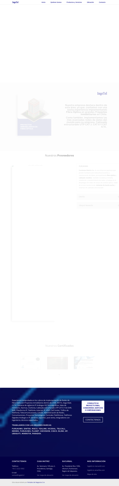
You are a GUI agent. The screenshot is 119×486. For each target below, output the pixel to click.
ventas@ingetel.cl (18, 475)
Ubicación (90, 2)
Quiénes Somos (56, 2)
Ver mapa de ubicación (45, 475)
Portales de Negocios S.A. (36, 482)
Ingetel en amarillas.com (96, 470)
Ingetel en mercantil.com (96, 466)
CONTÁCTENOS (93, 419)
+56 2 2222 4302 (18, 469)
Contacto (102, 2)
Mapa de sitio (92, 474)
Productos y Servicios (74, 2)
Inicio (43, 2)
